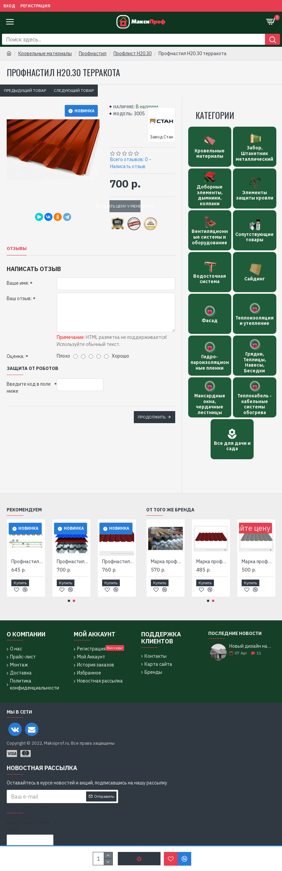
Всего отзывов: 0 (129, 159)
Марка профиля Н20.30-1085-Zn (258, 561)
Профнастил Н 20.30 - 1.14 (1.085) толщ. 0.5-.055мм (27, 561)
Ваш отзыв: (19, 298)
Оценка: (15, 356)
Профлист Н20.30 (132, 53)
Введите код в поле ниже (29, 387)
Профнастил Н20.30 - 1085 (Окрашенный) (118, 561)
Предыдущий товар (25, 90)
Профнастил (92, 53)
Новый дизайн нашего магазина (250, 646)
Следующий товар (74, 90)
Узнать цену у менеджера (125, 206)
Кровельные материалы (45, 53)
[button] (69, 601)
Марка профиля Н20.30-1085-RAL (212, 561)
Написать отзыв (128, 166)
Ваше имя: (18, 283)
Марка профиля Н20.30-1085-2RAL (167, 561)
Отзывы (17, 248)
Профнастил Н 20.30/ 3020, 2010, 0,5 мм (73, 561)
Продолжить (152, 416)
